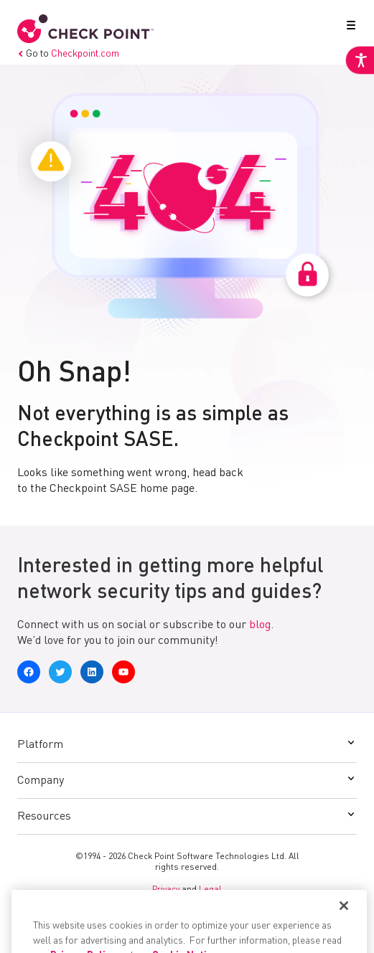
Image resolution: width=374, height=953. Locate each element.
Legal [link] (210, 890)
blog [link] (260, 625)
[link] (359, 60)
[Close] (344, 933)
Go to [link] (68, 54)
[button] (348, 28)
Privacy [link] (165, 890)
